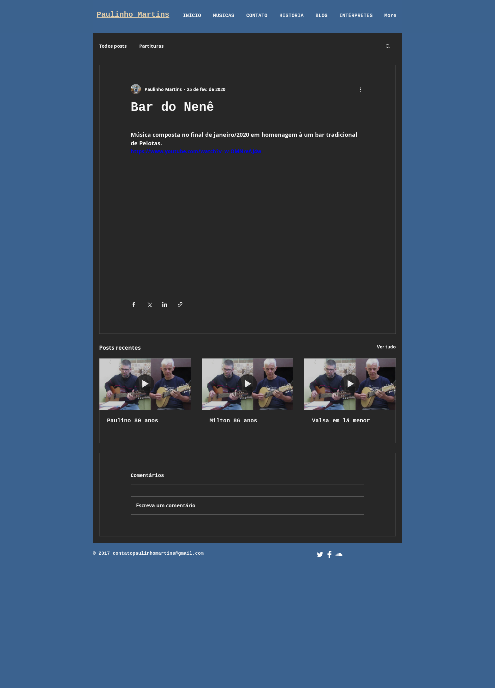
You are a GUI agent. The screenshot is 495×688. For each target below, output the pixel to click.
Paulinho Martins (133, 14)
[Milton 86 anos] (247, 384)
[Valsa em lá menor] (350, 384)
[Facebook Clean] (329, 554)
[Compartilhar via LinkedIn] (165, 304)
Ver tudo (386, 347)
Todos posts (113, 46)
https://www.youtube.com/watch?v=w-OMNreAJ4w (196, 151)
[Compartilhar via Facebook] (134, 304)
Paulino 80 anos (132, 421)
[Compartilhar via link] (180, 304)
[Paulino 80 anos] (145, 384)
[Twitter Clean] (320, 554)
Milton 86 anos (233, 421)
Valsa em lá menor (341, 421)
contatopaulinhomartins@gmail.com (158, 553)
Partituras (151, 46)
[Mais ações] (360, 89)
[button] (388, 45)
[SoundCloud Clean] (339, 554)
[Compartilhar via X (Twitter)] (149, 304)
